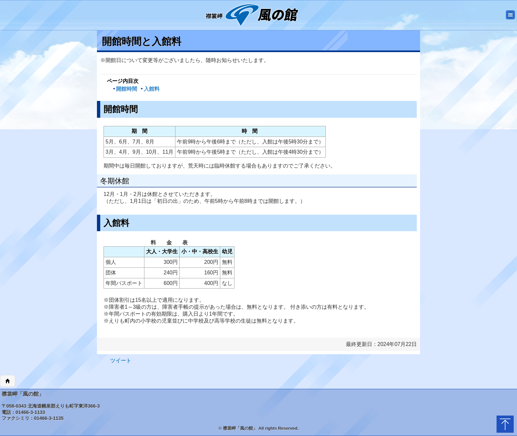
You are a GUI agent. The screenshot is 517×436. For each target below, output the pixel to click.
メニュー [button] (510, 15)
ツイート (120, 360)
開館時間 (125, 89)
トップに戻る (505, 424)
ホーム (7, 381)
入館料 (150, 89)
